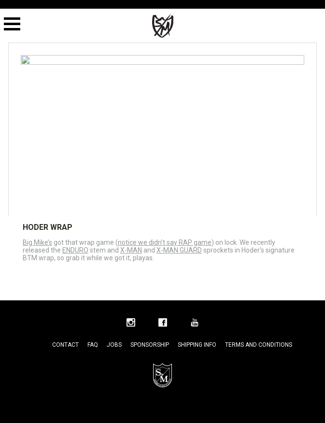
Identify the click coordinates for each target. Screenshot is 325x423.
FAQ (92, 344)
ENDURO (75, 250)
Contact (65, 344)
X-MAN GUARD (179, 250)
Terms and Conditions (258, 344)
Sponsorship (149, 344)
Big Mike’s (37, 242)
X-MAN (131, 250)
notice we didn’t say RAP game (165, 242)
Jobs (114, 344)
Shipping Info (197, 344)
